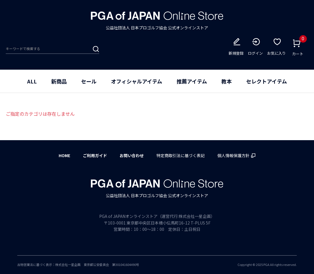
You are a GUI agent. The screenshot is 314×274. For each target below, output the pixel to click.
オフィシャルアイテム (136, 81)
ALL (32, 81)
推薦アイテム (192, 81)
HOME (64, 155)
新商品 (59, 81)
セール (89, 81)
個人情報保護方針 (236, 155)
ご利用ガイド (95, 155)
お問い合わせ (132, 155)
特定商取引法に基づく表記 (180, 155)
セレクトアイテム (266, 81)
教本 (226, 81)
